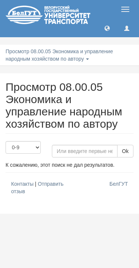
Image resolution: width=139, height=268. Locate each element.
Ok (125, 151)
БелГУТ (118, 184)
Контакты (22, 184)
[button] (107, 28)
